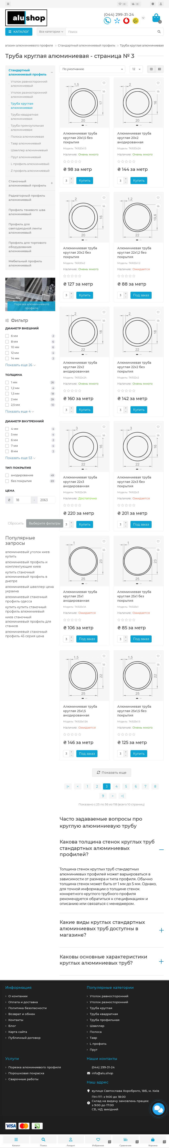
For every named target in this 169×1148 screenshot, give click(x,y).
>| (122, 796)
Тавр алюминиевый (26, 143)
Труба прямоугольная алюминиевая (27, 127)
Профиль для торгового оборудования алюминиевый (27, 247)
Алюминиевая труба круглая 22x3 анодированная (80, 481)
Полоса (96, 1032)
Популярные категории (110, 987)
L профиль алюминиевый (30, 164)
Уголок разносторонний (109, 1002)
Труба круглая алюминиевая (22, 105)
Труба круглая (101, 1008)
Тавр (93, 1037)
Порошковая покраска (26, 1073)
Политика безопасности (27, 1008)
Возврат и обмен (21, 1014)
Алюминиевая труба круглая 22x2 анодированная (80, 367)
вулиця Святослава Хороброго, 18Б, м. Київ (125, 1091)
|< (68, 786)
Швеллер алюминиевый (29, 150)
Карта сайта (17, 1032)
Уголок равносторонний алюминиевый (29, 83)
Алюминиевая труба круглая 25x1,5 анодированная (80, 711)
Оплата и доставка (23, 1002)
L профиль (98, 1043)
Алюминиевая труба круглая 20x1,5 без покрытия (80, 137)
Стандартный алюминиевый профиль (86, 45)
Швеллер (97, 1026)
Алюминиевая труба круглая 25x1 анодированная (80, 596)
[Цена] (22, 500)
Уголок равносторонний (109, 996)
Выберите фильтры (45, 523)
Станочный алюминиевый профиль (32, 183)
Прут (93, 1049)
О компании (18, 996)
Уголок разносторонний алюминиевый (29, 94)
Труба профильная (104, 1020)
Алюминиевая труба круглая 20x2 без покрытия (80, 252)
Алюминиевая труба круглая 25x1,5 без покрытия (134, 711)
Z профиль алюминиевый (30, 170)
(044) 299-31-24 (103, 1067)
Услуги (12, 1058)
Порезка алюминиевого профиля (34, 1067)
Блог (12, 1026)
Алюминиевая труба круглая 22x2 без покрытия (134, 367)
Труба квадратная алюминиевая (24, 116)
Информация (18, 987)
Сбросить (16, 523)
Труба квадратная (104, 1014)
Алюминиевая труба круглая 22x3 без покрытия (134, 481)
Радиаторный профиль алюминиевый (27, 197)
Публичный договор (24, 1037)
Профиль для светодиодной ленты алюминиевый (25, 228)
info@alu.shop (102, 1073)
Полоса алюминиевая (27, 136)
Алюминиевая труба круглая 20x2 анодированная (134, 137)
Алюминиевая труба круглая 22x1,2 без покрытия (134, 252)
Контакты (15, 1020)
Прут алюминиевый (26, 157)
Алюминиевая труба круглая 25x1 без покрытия (134, 596)
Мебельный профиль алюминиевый (25, 263)
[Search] (114, 32)
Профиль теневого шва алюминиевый (27, 212)
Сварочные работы (23, 1079)
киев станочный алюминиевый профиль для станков (28, 621)
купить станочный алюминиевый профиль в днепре (26, 576)
